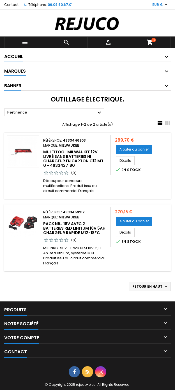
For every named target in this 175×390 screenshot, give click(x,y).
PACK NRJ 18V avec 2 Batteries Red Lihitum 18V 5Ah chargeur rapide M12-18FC (74, 228)
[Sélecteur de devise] (160, 5)
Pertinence (55, 112)
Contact (11, 4)
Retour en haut (150, 286)
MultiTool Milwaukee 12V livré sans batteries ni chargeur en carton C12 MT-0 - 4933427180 (74, 158)
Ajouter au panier (134, 149)
